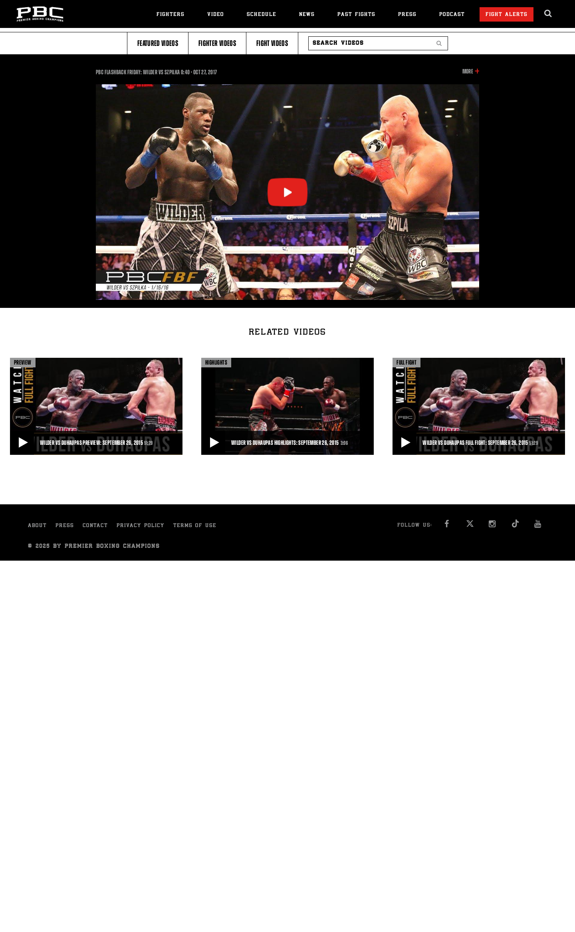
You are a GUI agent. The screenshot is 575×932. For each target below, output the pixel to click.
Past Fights (356, 15)
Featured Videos (157, 43)
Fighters (170, 15)
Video (215, 15)
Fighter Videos (217, 43)
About (37, 526)
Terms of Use (194, 526)
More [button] (467, 71)
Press (407, 15)
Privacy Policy (141, 526)
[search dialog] (548, 13)
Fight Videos (272, 43)
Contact (95, 526)
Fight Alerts (506, 15)
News (307, 15)
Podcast (452, 15)
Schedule (261, 15)
